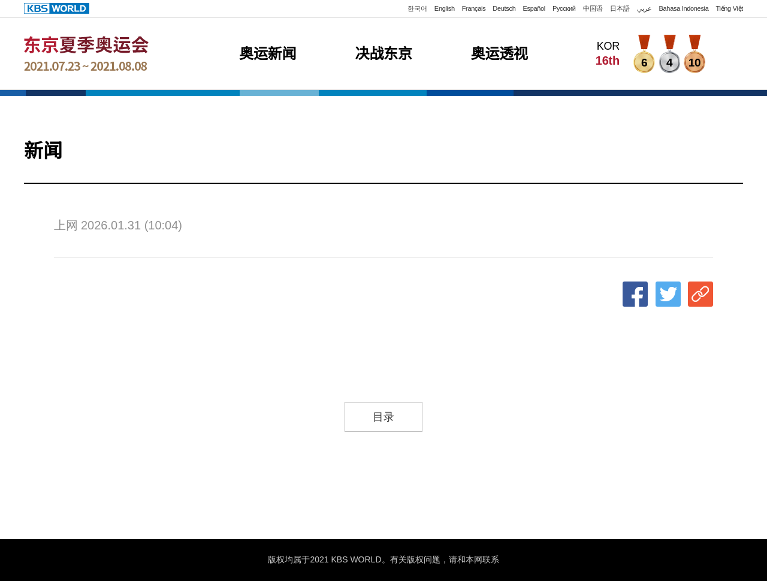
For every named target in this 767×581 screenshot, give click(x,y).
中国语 (593, 8)
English (444, 8)
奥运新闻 (267, 54)
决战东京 (383, 54)
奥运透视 (499, 54)
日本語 (620, 8)
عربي (644, 8)
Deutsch (504, 8)
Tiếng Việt (730, 8)
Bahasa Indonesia (684, 8)
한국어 (417, 8)
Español (534, 8)
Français (474, 8)
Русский (564, 8)
